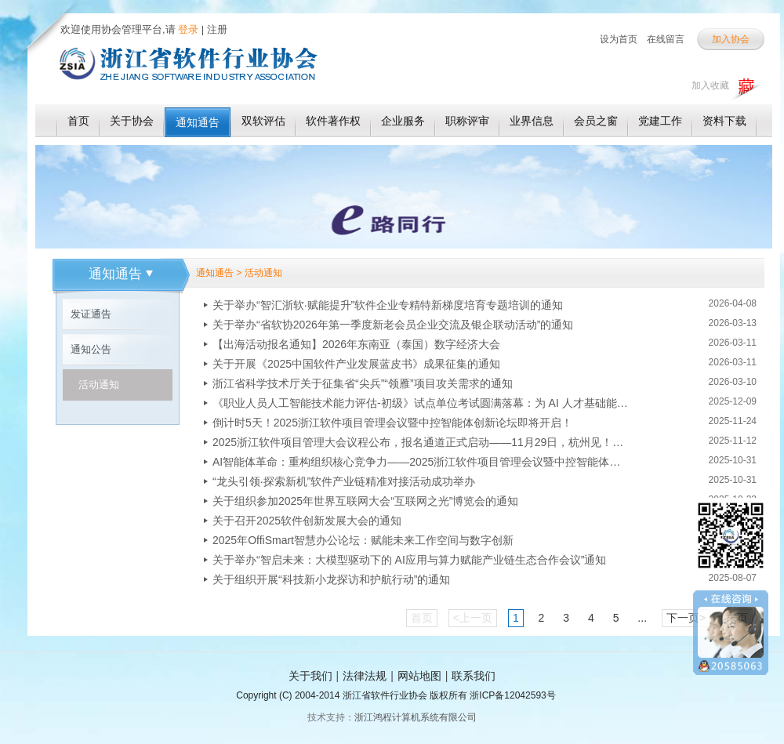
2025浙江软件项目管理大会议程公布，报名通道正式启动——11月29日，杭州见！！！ (420, 442)
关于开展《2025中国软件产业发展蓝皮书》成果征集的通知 (356, 363)
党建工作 (660, 120)
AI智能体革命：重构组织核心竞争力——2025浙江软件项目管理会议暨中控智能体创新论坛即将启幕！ (420, 461)
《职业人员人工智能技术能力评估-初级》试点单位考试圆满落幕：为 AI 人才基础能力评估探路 (420, 403)
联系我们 (473, 676)
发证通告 (91, 314)
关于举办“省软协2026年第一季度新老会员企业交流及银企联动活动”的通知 (392, 324)
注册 (217, 29)
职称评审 (467, 120)
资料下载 (724, 120)
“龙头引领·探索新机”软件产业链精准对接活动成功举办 (343, 481)
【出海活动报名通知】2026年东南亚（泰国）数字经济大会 (356, 344)
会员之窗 (596, 120)
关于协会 (132, 120)
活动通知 (98, 384)
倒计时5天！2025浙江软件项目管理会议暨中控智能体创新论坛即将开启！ (392, 422)
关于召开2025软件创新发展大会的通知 (306, 520)
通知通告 (198, 122)
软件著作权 (333, 120)
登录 (187, 29)
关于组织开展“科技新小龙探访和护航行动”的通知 (331, 579)
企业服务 (403, 120)
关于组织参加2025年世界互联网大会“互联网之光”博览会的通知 (365, 501)
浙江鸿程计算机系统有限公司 (415, 717)
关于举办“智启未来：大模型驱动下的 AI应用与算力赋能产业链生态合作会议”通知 (409, 559)
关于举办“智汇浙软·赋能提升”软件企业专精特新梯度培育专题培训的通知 (387, 305)
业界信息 (532, 120)
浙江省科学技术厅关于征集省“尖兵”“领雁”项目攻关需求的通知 (362, 383)
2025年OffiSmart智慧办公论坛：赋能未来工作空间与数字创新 (363, 540)
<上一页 (472, 618)
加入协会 (731, 39)
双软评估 (263, 120)
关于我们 (310, 676)
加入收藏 (710, 85)
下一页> (686, 618)
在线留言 (665, 39)
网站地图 (419, 676)
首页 (78, 120)
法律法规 (365, 676)
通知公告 (91, 349)
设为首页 (618, 39)
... (642, 618)
